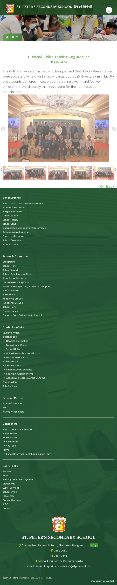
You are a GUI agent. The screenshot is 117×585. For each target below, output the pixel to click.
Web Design (96, 581)
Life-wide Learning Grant (16, 282)
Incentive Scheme (12, 365)
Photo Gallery (10, 382)
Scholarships (10, 386)
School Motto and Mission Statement (23, 203)
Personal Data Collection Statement (22, 315)
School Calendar (12, 240)
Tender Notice (10, 311)
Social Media (10, 433)
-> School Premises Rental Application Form (27, 454)
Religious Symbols (13, 211)
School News (10, 307)
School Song (9, 223)
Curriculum (9, 261)
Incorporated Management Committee (24, 228)
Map (94, 545)
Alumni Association (13, 411)
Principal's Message (13, 236)
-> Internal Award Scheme (17, 369)
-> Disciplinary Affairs (14, 345)
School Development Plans (17, 274)
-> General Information (16, 341)
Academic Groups (13, 298)
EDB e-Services (11, 487)
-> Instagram (10, 441)
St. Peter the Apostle (14, 207)
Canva (6, 508)
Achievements (10, 361)
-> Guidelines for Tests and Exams (21, 353)
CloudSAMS (9, 483)
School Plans (10, 266)
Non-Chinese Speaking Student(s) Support (26, 286)
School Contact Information (18, 429)
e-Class (7, 471)
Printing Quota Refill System (18, 479)
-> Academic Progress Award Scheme (24, 378)
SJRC (5, 504)
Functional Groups (13, 302)
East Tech (110, 581)
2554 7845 (60, 555)
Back (107, 193)
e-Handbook (10, 336)
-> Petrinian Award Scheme (18, 373)
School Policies (11, 290)
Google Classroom (13, 500)
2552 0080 (60, 550)
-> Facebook (10, 437)
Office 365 (8, 496)
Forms (6, 449)
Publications (9, 294)
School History (10, 219)
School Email (10, 492)
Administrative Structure (16, 232)
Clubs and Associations (16, 357)
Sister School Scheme (14, 278)
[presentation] (1, 176)
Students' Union (11, 332)
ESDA (5, 475)
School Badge (10, 215)
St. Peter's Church (12, 403)
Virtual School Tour (13, 244)
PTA (4, 407)
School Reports (11, 270)
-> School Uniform (13, 349)
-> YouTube (9, 445)
